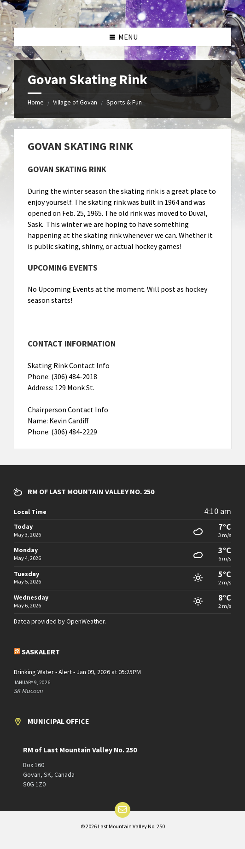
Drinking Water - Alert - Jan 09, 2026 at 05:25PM (77, 672)
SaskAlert (41, 651)
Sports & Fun (124, 102)
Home (36, 102)
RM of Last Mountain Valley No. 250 (80, 749)
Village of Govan (75, 102)
